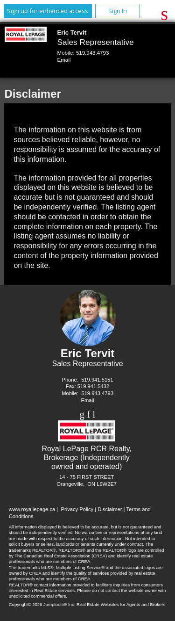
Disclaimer (110, 509)
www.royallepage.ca (32, 509)
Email (64, 60)
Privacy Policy (77, 509)
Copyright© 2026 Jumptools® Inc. (42, 604)
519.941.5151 (97, 380)
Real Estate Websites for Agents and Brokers (121, 604)
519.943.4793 (92, 53)
